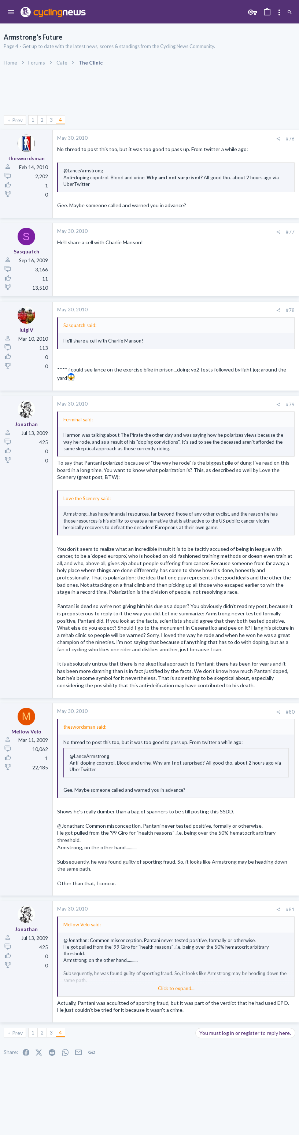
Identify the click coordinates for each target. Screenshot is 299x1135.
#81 (290, 909)
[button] (11, 12)
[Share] (278, 138)
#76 (290, 139)
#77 (290, 232)
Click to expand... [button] (176, 988)
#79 (290, 404)
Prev (17, 120)
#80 (290, 712)
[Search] (289, 12)
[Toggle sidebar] (279, 12)
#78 (290, 310)
